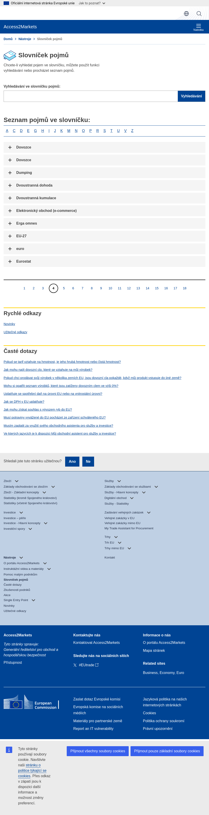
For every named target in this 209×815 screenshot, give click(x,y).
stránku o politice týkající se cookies (32, 770)
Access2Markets (18, 635)
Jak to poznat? (92, 3)
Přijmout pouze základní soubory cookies (167, 751)
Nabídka (198, 27)
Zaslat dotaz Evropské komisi (96, 699)
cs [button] (186, 13)
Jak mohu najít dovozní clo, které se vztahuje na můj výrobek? (48, 370)
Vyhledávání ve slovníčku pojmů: (32, 86)
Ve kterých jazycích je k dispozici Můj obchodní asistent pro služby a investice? (60, 433)
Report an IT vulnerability (93, 729)
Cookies (149, 713)
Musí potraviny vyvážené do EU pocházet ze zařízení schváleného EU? (55, 417)
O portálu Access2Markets (164, 643)
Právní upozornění (158, 729)
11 (119, 288)
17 (175, 288)
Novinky (9, 324)
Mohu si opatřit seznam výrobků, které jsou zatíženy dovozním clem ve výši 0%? (61, 386)
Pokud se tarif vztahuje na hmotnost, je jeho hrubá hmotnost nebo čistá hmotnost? (62, 362)
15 (157, 288)
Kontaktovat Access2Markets (96, 643)
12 (129, 288)
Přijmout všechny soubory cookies (97, 751)
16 (166, 288)
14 (147, 288)
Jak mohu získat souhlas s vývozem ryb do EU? (38, 409)
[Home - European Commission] (35, 703)
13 (138, 288)
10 (110, 288)
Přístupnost (13, 662)
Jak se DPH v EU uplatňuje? (24, 401)
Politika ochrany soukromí (163, 721)
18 (184, 288)
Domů (8, 39)
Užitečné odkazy (15, 332)
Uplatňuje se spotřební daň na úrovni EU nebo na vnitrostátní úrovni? (53, 394)
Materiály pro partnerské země (97, 721)
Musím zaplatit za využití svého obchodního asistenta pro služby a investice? (58, 425)
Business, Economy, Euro (163, 673)
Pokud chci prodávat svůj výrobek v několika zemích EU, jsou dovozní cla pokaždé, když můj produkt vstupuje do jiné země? (92, 378)
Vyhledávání (199, 13)
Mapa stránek (154, 650)
